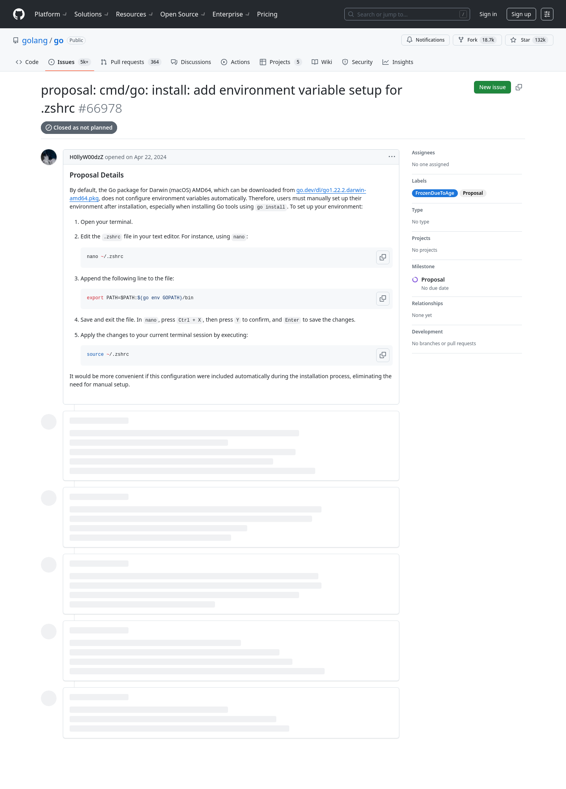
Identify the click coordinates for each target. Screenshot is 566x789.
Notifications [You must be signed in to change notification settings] (425, 40)
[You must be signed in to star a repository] (529, 40)
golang (35, 40)
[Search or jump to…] (407, 14)
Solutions (92, 14)
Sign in (488, 14)
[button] (383, 257)
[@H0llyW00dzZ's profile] (49, 157)
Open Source (183, 14)
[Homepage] (19, 14)
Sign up (521, 14)
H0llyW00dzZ (86, 157)
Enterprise (232, 14)
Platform (51, 14)
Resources (135, 14)
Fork (477, 40)
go (59, 40)
